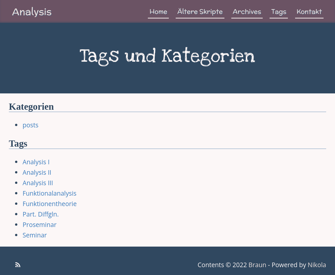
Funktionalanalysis (50, 193)
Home (158, 11)
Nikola (317, 264)
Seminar (35, 235)
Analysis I (36, 161)
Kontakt (309, 11)
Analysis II (37, 172)
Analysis (32, 11)
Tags (278, 11)
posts (30, 125)
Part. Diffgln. (41, 214)
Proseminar (40, 224)
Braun (257, 264)
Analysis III (38, 182)
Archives (247, 11)
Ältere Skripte (199, 11)
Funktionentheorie (50, 203)
